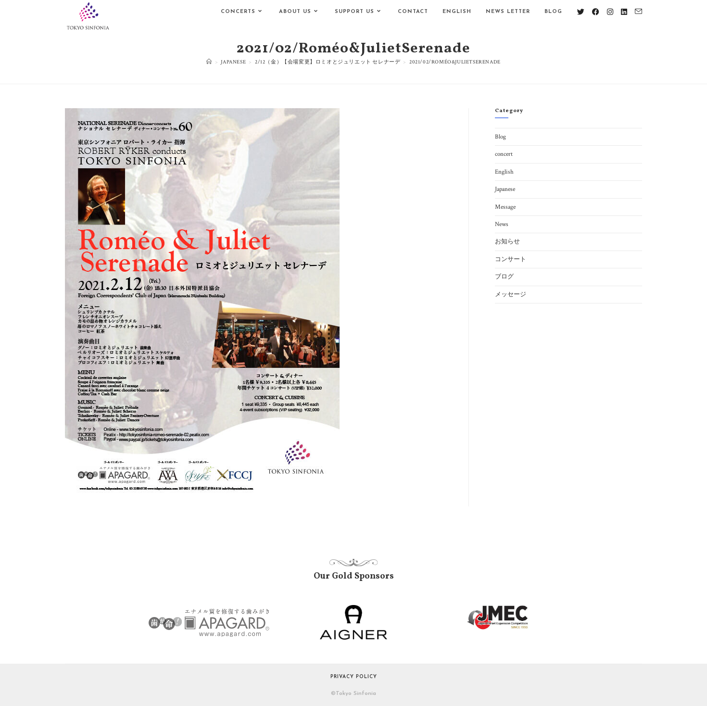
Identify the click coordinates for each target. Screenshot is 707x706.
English (504, 172)
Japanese (505, 189)
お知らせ (507, 242)
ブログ (504, 277)
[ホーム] (209, 62)
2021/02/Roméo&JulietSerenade (455, 62)
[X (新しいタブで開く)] (580, 12)
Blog (500, 137)
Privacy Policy (353, 677)
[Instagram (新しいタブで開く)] (610, 12)
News (501, 224)
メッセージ (510, 294)
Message (505, 207)
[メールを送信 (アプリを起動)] (638, 12)
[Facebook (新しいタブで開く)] (595, 12)
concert (504, 154)
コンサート (510, 259)
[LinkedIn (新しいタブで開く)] (624, 12)
